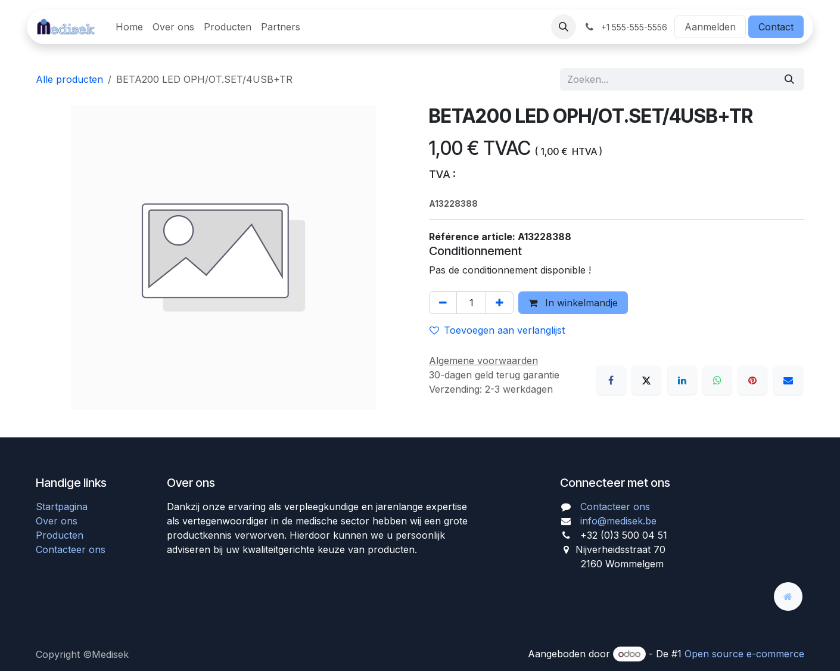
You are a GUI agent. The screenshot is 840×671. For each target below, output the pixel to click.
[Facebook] (611, 380)
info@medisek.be (618, 521)
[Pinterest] (752, 380)
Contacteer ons (70, 549)
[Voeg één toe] (500, 302)
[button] (563, 26)
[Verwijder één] (443, 302)
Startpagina (62, 506)
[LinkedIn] (682, 380)
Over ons (56, 521)
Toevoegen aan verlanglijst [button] (497, 330)
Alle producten (69, 79)
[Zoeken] (789, 79)
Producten (59, 535)
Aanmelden (710, 27)
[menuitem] (129, 27)
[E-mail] (788, 380)
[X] (646, 380)
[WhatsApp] (717, 380)
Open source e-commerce (744, 654)
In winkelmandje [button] (573, 303)
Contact (776, 27)
